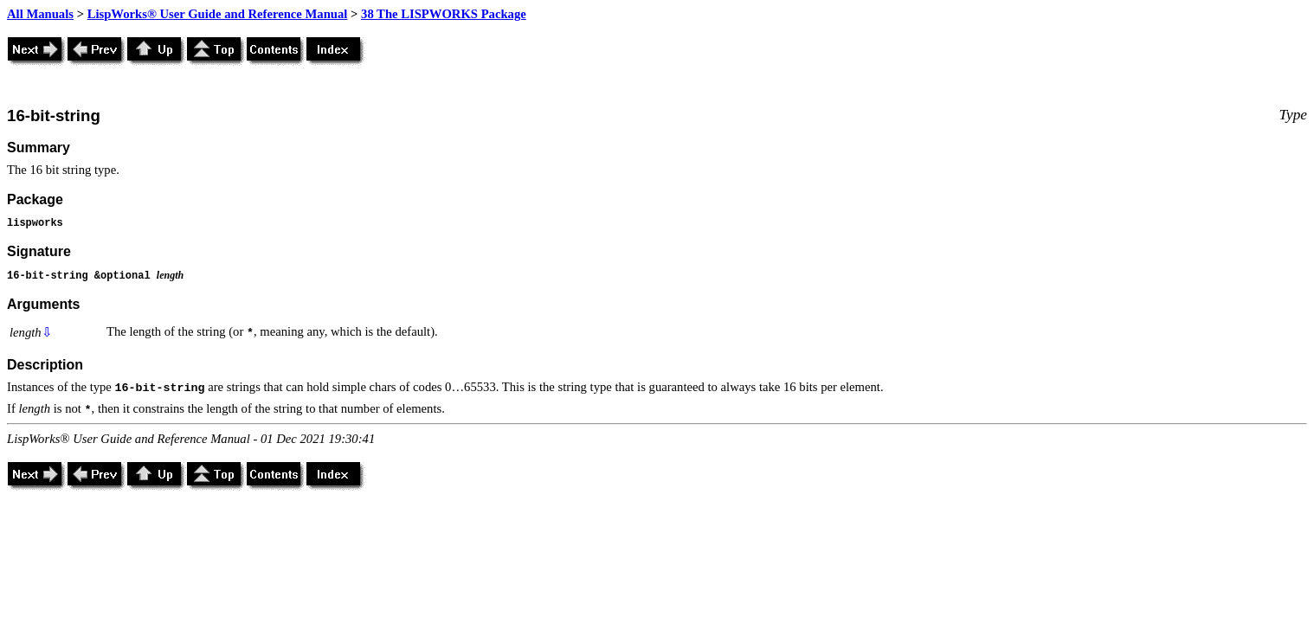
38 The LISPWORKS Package (443, 14)
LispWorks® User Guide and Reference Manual (217, 14)
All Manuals (40, 14)
